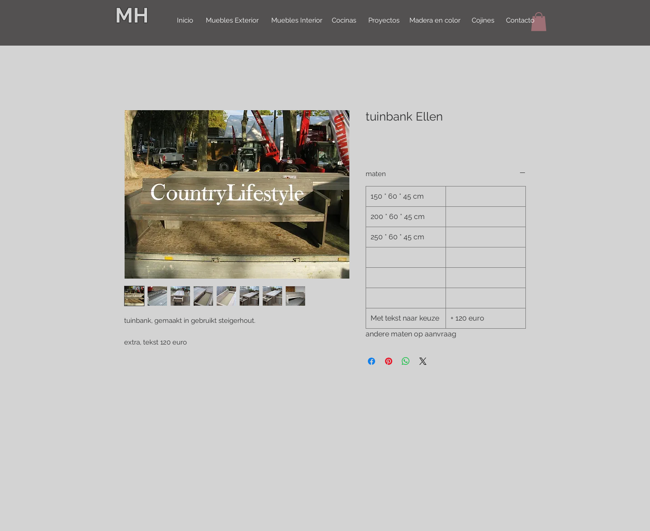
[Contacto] (520, 21)
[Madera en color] (434, 21)
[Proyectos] (383, 21)
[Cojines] (482, 21)
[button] (539, 21)
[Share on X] (423, 361)
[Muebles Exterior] (232, 21)
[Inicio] (185, 21)
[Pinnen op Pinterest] (388, 361)
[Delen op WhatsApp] (405, 361)
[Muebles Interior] (296, 21)
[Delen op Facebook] (371, 361)
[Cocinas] (343, 21)
